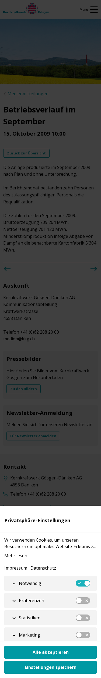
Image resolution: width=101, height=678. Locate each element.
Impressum (15, 568)
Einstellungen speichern (50, 667)
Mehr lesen (15, 556)
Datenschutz (43, 568)
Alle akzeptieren (51, 652)
